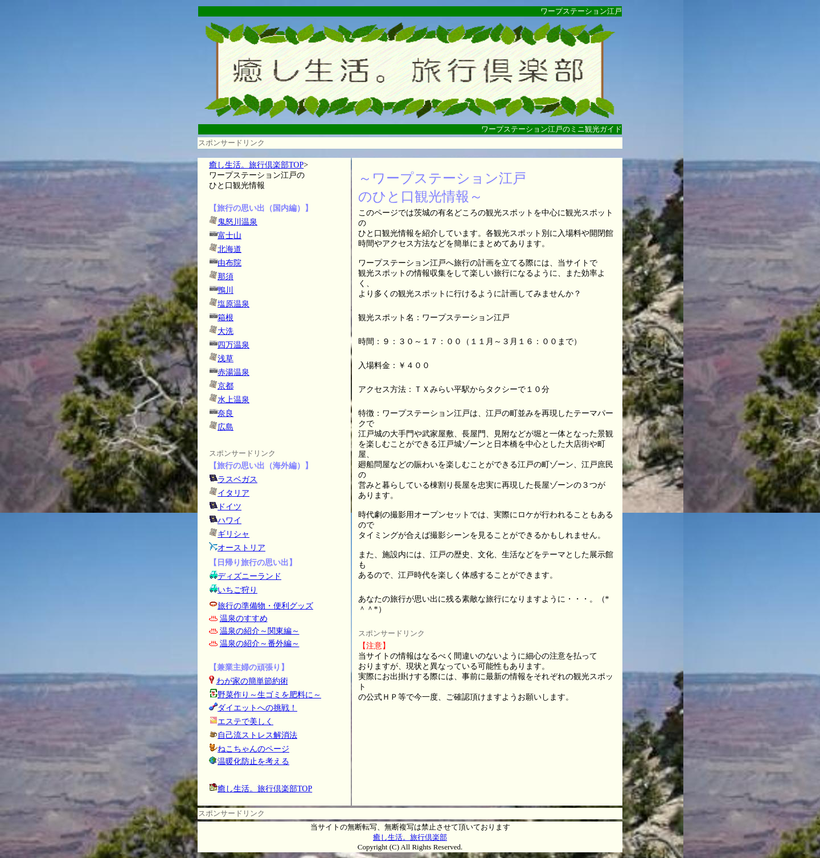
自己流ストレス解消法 (257, 735)
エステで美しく (245, 721)
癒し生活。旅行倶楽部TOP (256, 165)
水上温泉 (233, 399)
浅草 (225, 358)
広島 (225, 427)
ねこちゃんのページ (253, 749)
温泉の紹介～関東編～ (260, 631)
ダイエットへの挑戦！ (253, 708)
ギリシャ (233, 534)
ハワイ (229, 520)
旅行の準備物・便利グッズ (265, 606)
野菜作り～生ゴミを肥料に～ (269, 695)
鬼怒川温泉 (237, 222)
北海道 (229, 249)
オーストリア (241, 548)
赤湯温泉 (233, 372)
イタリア (233, 493)
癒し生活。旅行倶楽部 (410, 837)
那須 (225, 276)
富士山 (229, 235)
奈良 (225, 413)
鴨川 (225, 290)
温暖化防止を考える (253, 761)
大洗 (225, 331)
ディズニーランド (249, 576)
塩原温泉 (233, 304)
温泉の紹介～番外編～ (260, 643)
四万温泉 (233, 345)
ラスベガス (237, 479)
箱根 (225, 317)
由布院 (229, 263)
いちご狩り (237, 590)
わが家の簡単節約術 (252, 681)
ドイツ (229, 506)
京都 (225, 386)
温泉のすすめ (244, 618)
